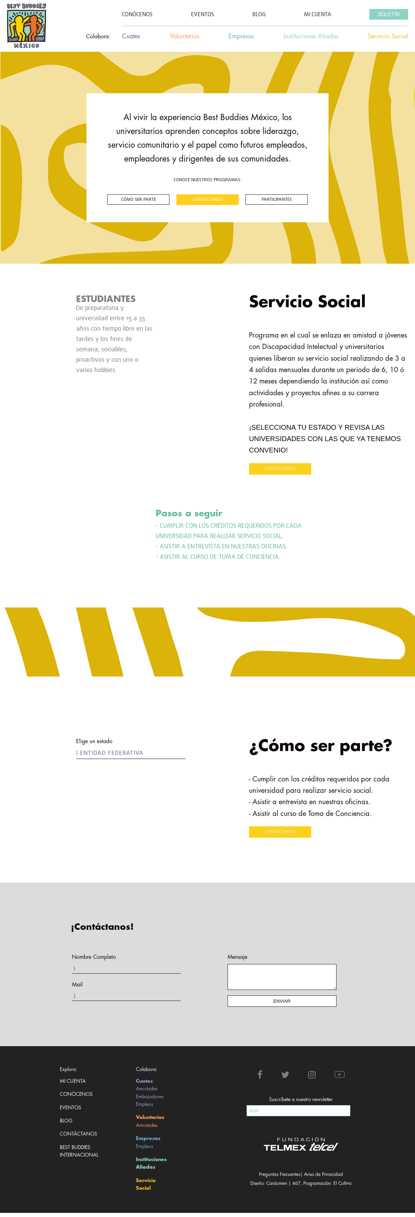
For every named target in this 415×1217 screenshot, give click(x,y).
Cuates (144, 1085)
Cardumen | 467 (283, 1187)
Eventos (70, 1111)
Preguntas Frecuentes (279, 1178)
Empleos (144, 1108)
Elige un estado (94, 741)
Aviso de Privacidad (323, 1178)
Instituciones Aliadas (151, 1167)
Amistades (147, 1092)
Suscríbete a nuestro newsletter (301, 1103)
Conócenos (76, 1098)
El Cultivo (342, 1187)
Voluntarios (150, 1121)
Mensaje (237, 957)
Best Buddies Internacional (76, 1155)
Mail (77, 984)
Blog (66, 1124)
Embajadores (150, 1100)
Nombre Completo (94, 957)
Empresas (148, 1142)
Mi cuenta (73, 1085)
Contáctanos (76, 1138)
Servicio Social (146, 1188)
